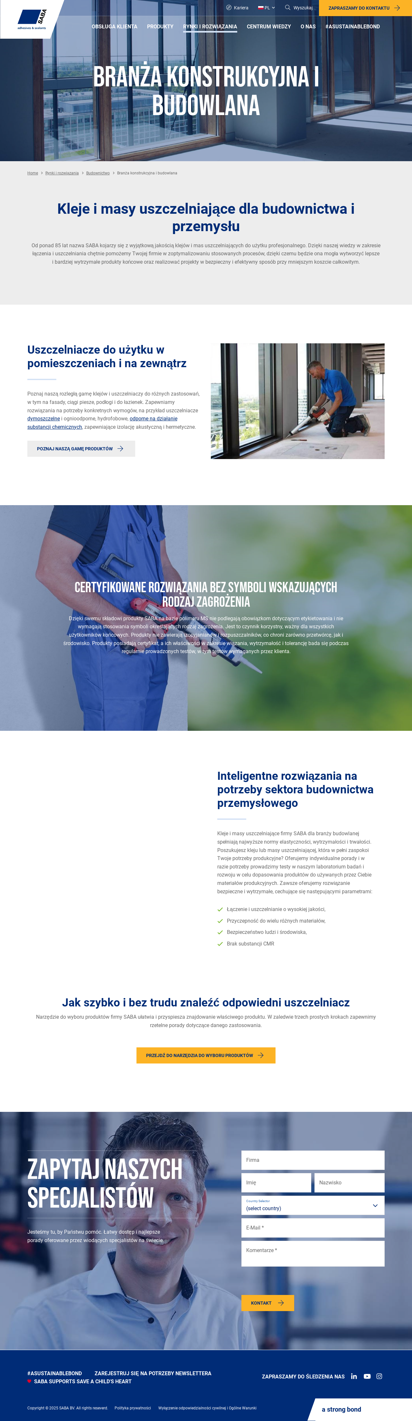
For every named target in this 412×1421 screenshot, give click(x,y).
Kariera (237, 7)
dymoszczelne (43, 419)
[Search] (298, 8)
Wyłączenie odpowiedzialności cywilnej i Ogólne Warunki (207, 1408)
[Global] (266, 8)
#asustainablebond (54, 1373)
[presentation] (290, 1282)
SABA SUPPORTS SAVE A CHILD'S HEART (79, 1381)
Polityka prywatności (133, 1408)
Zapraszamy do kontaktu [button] (359, 8)
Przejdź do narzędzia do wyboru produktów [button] (199, 1055)
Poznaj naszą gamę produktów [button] (75, 448)
